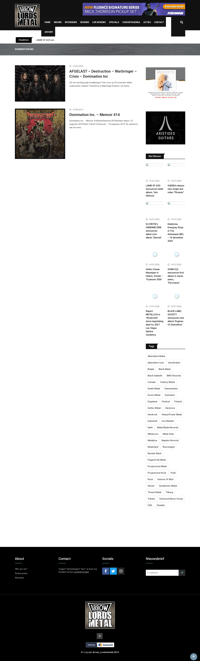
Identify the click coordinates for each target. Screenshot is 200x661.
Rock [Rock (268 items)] (150, 479)
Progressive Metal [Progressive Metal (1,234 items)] (157, 466)
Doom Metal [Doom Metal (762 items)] (154, 395)
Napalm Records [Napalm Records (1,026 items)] (170, 440)
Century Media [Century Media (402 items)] (167, 382)
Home (48, 22)
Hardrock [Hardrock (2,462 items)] (152, 414)
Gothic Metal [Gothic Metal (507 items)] (154, 408)
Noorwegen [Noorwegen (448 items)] (169, 447)
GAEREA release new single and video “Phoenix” (176, 189)
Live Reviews (99, 22)
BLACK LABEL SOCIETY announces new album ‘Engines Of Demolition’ (176, 318)
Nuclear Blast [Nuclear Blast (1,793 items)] (154, 453)
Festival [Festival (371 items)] (166, 401)
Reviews (84, 22)
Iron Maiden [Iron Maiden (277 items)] (168, 421)
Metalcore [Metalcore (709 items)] (153, 434)
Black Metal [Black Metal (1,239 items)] (165, 369)
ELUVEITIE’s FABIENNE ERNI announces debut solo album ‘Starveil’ (154, 231)
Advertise (19, 577)
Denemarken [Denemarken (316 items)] (171, 388)
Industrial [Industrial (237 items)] (152, 421)
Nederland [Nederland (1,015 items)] (153, 447)
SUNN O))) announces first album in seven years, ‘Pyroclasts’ (176, 276)
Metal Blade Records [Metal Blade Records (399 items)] (167, 427)
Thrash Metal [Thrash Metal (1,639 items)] (154, 492)
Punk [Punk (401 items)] (173, 473)
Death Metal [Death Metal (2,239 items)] (154, 388)
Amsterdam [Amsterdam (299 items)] (174, 362)
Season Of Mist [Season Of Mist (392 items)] (165, 479)
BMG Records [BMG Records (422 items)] (174, 375)
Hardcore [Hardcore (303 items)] (170, 408)
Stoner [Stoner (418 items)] (151, 485)
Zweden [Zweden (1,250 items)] (161, 505)
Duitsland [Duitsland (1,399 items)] (170, 395)
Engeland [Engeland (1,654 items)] (152, 401)
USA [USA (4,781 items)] (150, 505)
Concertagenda (131, 22)
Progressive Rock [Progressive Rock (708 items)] (157, 473)
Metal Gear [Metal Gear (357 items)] (168, 434)
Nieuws (58, 22)
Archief (49, 32)
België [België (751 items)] (151, 369)
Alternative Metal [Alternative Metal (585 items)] (156, 356)
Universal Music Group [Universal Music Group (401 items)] (171, 498)
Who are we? (21, 569)
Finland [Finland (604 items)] (178, 401)
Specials (114, 22)
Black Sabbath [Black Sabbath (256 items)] (155, 375)
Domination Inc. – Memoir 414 (94, 115)
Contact (159, 22)
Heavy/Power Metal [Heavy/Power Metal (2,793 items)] (172, 414)
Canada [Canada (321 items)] (152, 382)
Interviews (71, 22)
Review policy (21, 573)
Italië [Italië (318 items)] (150, 427)
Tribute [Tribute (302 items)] (151, 498)
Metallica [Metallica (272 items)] (152, 440)
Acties (147, 22)
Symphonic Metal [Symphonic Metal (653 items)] (168, 485)
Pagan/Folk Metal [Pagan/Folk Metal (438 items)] (157, 460)
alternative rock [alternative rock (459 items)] (156, 362)
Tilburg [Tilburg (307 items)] (169, 492)
